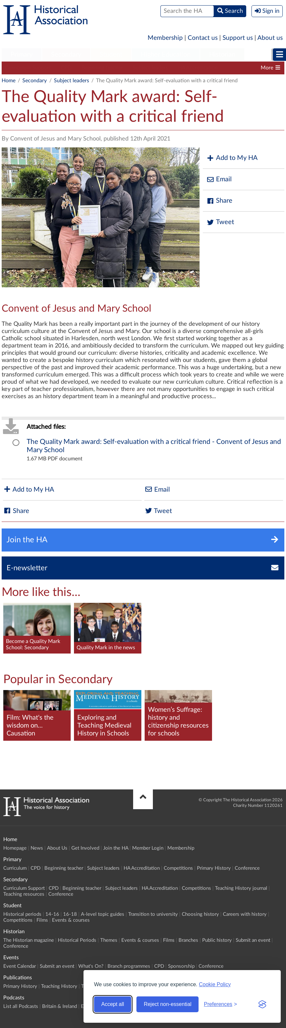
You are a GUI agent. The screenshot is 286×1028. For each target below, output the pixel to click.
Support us (238, 38)
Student (111, 54)
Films (42, 920)
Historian (222, 54)
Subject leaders (150, 67)
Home (8, 80)
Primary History (214, 868)
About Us (57, 848)
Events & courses (71, 920)
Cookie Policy (215, 984)
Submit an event (253, 940)
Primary (22, 54)
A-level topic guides (102, 914)
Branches (188, 940)
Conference (247, 868)
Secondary (66, 54)
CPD (66, 67)
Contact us (203, 38)
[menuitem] (21, 55)
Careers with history (245, 914)
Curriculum (15, 868)
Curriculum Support (28, 67)
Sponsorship (181, 966)
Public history (217, 940)
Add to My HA (232, 158)
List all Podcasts (20, 1006)
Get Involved (85, 848)
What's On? (91, 966)
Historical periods (22, 914)
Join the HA (115, 848)
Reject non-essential (167, 1004)
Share (219, 200)
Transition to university (153, 914)
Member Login (147, 848)
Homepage (15, 848)
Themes (108, 940)
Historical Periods (77, 940)
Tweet (220, 222)
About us (270, 38)
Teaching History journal (241, 888)
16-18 (70, 914)
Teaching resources (23, 894)
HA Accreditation (198, 67)
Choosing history (200, 914)
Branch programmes (128, 966)
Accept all (112, 1004)
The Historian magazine (28, 940)
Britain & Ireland (59, 1006)
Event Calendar (19, 966)
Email (219, 179)
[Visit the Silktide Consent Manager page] (262, 1004)
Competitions (178, 868)
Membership (165, 38)
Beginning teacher (102, 67)
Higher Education (166, 54)
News (37, 848)
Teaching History (59, 986)
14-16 (52, 914)
